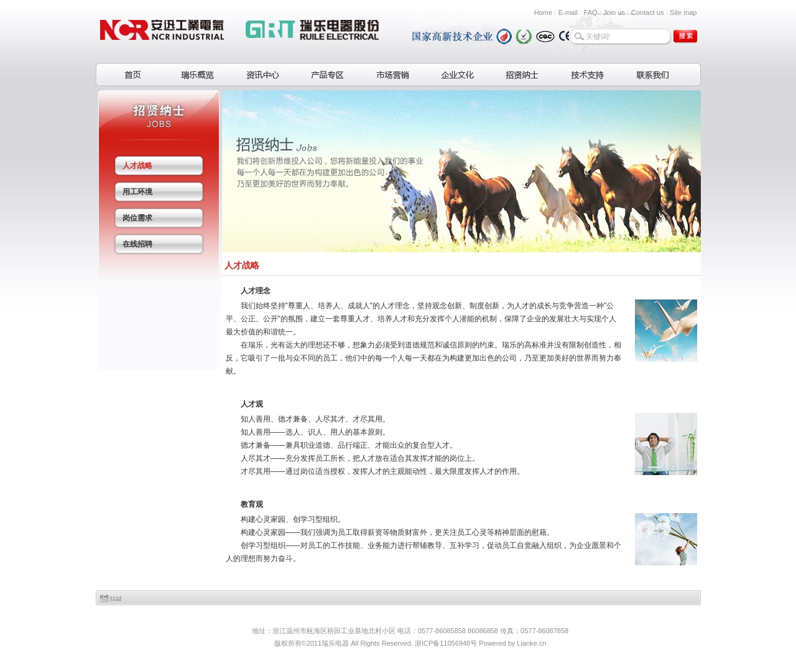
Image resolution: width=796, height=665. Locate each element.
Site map (683, 12)
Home (543, 12)
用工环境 (137, 191)
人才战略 (137, 165)
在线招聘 (137, 244)
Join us (614, 12)
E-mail (568, 12)
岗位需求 (137, 218)
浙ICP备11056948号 (446, 643)
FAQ (591, 12)
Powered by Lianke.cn (512, 643)
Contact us (647, 12)
